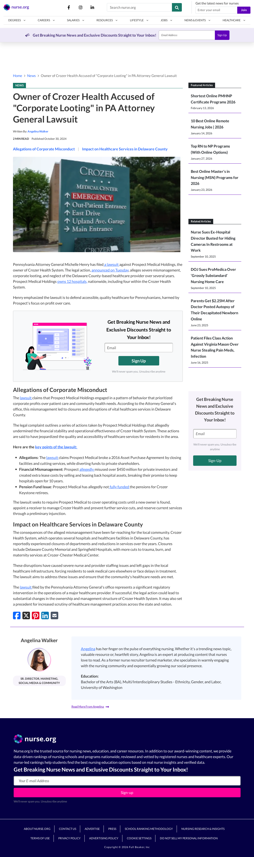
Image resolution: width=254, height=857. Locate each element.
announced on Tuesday (110, 270)
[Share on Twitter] (26, 615)
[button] (17, 20)
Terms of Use (40, 838)
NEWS (19, 85)
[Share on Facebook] (17, 615)
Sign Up (222, 35)
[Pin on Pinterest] (35, 615)
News (31, 75)
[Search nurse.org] (139, 7)
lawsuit (26, 397)
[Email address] (216, 10)
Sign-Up (214, 460)
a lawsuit (111, 264)
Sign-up (127, 792)
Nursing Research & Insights (203, 829)
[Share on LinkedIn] (45, 615)
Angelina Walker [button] (38, 131)
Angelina (88, 648)
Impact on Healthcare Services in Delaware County (125, 149)
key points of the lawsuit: (56, 447)
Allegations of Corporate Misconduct (44, 149)
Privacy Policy (69, 838)
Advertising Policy (103, 838)
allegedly (87, 469)
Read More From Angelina (90, 706)
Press (112, 829)
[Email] (187, 35)
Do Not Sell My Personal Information (189, 838)
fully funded (119, 486)
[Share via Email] (54, 615)
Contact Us (67, 829)
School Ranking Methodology (149, 829)
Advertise (92, 829)
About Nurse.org (37, 829)
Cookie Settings (139, 838)
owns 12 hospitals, (72, 281)
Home (17, 75)
